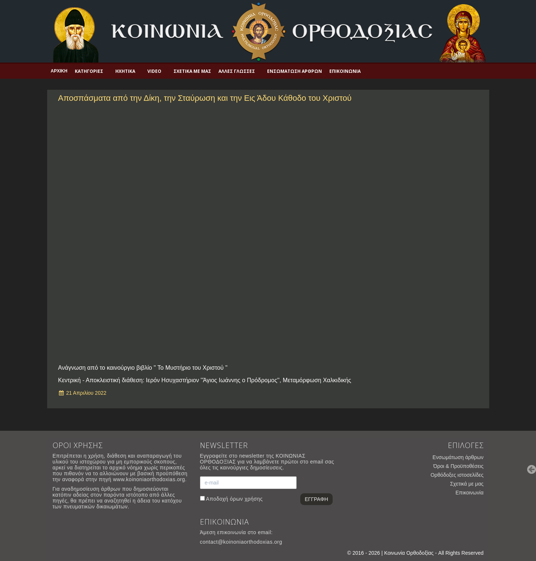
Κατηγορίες (89, 71)
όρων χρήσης (246, 499)
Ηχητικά (125, 71)
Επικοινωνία (345, 71)
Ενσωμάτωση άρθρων (294, 71)
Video (154, 71)
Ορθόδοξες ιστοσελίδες (457, 475)
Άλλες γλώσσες (236, 71)
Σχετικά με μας (192, 71)
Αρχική (59, 71)
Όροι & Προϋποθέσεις (458, 466)
